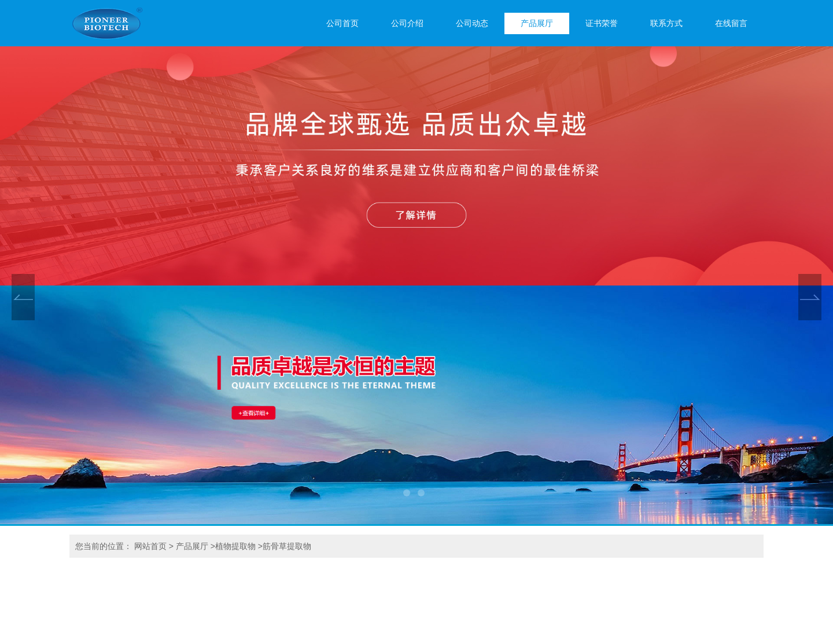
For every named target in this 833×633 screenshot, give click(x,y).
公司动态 (472, 23)
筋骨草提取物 (287, 546)
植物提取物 (235, 546)
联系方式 (666, 23)
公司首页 (342, 23)
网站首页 (150, 546)
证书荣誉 (601, 23)
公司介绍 (407, 23)
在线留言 (731, 23)
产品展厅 (537, 23)
